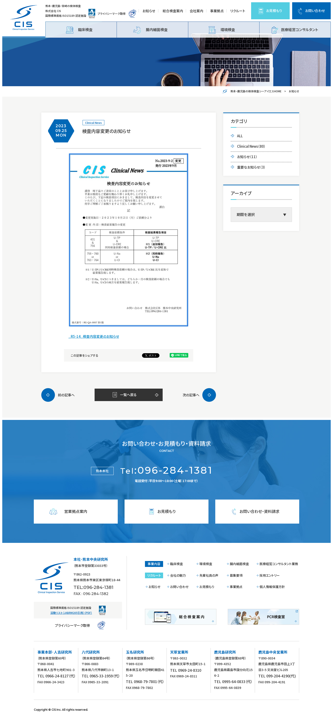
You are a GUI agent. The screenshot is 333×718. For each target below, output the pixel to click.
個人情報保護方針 (272, 586)
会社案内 (196, 10)
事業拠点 (217, 10)
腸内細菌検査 (150, 30)
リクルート (237, 10)
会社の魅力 (178, 575)
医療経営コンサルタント (295, 30)
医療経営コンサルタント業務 (279, 563)
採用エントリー (270, 575)
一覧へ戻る (128, 394)
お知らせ (148, 10)
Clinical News (93, 123)
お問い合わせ (315, 10)
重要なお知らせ (251, 167)
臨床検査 (79, 30)
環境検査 (222, 30)
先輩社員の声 (208, 575)
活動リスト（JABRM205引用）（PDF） (71, 613)
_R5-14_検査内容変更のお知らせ (94, 336)
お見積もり (274, 10)
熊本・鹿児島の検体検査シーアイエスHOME (256, 91)
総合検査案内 (173, 10)
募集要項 (236, 575)
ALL (240, 135)
